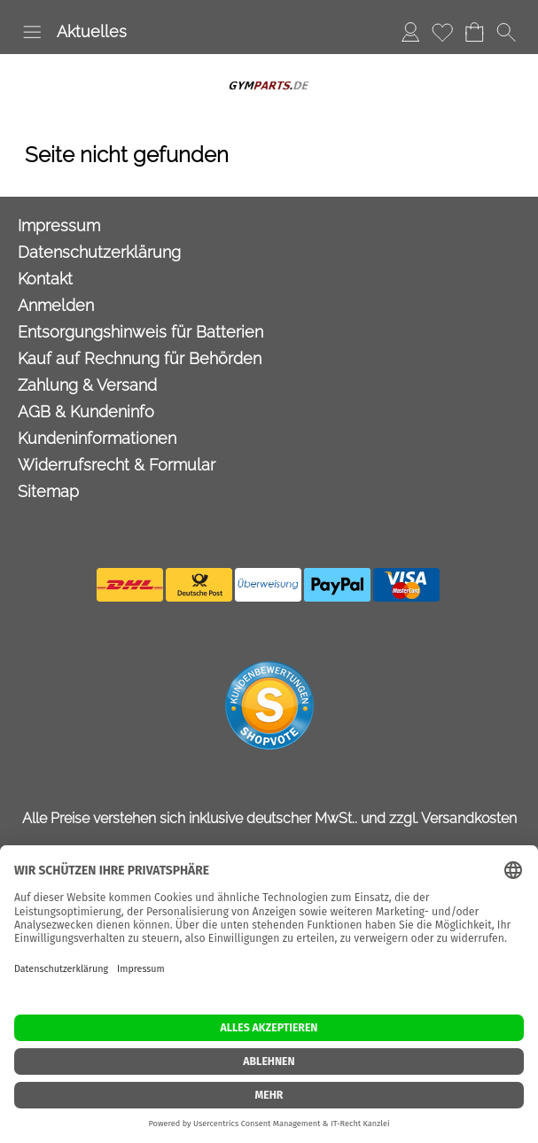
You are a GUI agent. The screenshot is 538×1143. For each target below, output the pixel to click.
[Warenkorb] (474, 31)
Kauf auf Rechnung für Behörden (139, 358)
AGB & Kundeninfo (86, 411)
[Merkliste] (442, 31)
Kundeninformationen (97, 438)
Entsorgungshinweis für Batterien (140, 332)
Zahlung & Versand (87, 385)
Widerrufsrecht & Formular (116, 464)
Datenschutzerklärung (99, 252)
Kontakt (45, 278)
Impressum (59, 225)
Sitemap (48, 491)
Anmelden (56, 305)
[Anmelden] (410, 31)
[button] (32, 31)
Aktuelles (92, 31)
